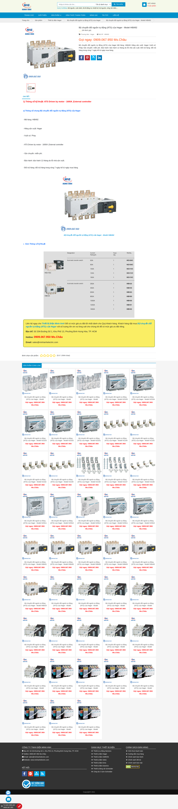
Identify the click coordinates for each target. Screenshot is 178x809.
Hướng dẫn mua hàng (135, 744)
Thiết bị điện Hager (99, 744)
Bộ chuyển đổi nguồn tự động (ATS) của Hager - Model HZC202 (89, 399)
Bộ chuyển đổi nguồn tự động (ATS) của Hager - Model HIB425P (116, 640)
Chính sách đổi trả (133, 750)
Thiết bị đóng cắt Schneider (102, 758)
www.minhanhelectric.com (40, 750)
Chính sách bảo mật (134, 752)
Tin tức (105, 15)
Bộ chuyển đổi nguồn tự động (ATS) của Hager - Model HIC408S (116, 680)
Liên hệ (116, 15)
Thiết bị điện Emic (98, 752)
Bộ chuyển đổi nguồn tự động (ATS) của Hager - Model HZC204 (62, 399)
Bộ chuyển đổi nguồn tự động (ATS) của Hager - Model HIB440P (89, 640)
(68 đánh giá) (86, 30)
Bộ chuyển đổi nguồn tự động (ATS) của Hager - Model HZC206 (35, 399)
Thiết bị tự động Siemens (101, 741)
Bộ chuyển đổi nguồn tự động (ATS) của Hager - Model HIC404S (35, 720)
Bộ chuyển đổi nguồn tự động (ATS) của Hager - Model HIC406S (143, 680)
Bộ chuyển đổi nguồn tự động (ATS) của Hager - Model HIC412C (89, 600)
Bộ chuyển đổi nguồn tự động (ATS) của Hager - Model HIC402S (89, 720)
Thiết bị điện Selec (99, 750)
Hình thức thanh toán (75, 15)
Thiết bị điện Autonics (100, 755)
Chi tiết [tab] (26, 96)
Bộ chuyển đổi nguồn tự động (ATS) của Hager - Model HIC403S (62, 720)
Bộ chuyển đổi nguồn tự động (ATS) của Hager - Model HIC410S (89, 680)
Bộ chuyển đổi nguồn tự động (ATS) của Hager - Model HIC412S (62, 680)
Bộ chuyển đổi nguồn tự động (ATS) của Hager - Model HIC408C (143, 600)
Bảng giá (93, 15)
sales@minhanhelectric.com (39, 747)
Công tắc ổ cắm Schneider (101, 761)
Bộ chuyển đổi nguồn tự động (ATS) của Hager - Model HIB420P (143, 640)
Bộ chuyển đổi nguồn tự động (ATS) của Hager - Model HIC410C (116, 600)
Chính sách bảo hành (134, 747)
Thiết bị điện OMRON (100, 747)
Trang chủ (29, 15)
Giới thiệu (42, 15)
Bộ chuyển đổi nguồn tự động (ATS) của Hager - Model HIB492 (89, 235)
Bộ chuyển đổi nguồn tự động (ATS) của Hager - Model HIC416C (62, 600)
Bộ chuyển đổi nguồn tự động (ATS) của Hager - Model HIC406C (35, 640)
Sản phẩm (55, 15)
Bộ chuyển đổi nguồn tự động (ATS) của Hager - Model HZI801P (62, 640)
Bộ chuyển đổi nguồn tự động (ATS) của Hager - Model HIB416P (35, 680)
